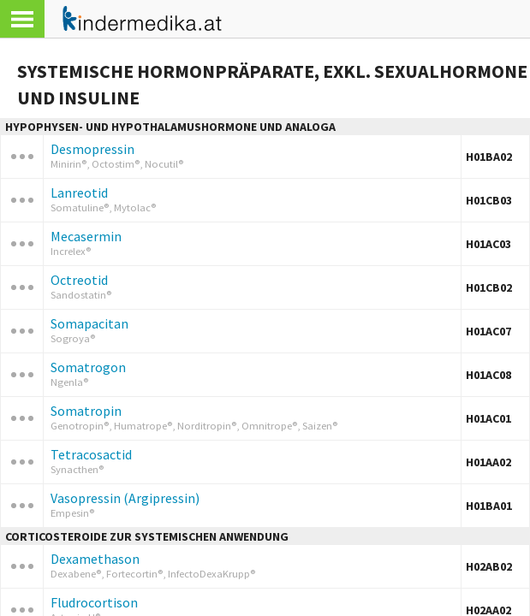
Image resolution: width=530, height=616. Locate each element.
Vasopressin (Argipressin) (125, 497)
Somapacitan (89, 323)
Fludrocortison (94, 602)
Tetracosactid (91, 454)
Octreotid (79, 279)
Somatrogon (88, 367)
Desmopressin (92, 148)
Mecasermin (86, 236)
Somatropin (86, 410)
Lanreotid (79, 192)
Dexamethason (95, 558)
